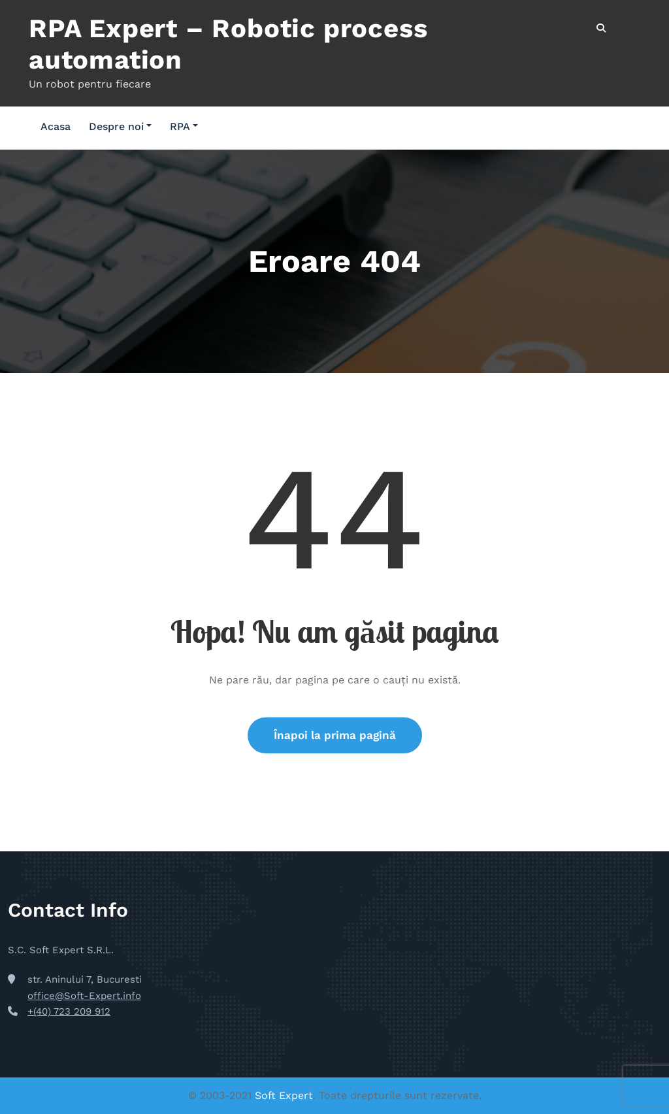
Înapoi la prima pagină (335, 735)
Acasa (56, 126)
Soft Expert (284, 1095)
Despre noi (120, 126)
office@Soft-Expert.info (84, 996)
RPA (184, 126)
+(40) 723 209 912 (68, 1011)
